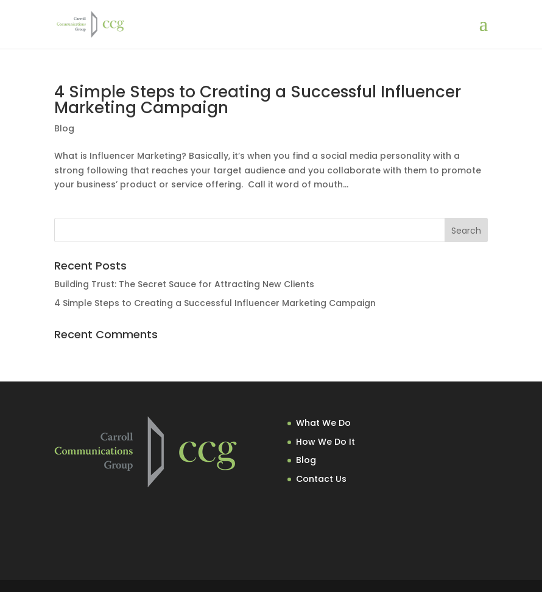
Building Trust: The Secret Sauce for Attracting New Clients (184, 284)
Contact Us (321, 479)
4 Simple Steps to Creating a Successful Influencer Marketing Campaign (257, 100)
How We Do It (325, 442)
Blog (64, 128)
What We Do (323, 423)
